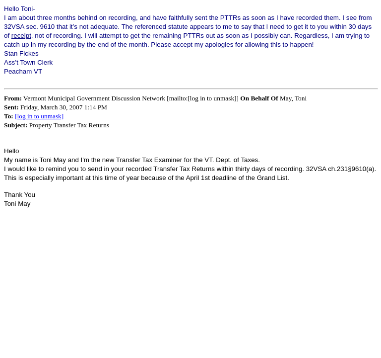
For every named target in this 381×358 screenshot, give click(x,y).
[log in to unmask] (39, 116)
